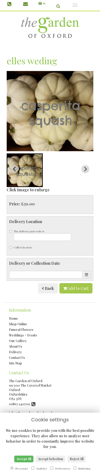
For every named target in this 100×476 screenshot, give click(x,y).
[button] (25, 170)
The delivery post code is (40, 235)
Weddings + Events (23, 335)
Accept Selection (50, 459)
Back (48, 288)
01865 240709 (22, 404)
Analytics (39, 468)
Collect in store (20, 247)
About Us (15, 346)
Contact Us (17, 357)
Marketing (82, 468)
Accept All (23, 459)
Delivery (15, 352)
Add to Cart (76, 288)
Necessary (19, 468)
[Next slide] (85, 169)
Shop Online (18, 324)
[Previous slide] (15, 169)
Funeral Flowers (21, 329)
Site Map (15, 363)
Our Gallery (18, 341)
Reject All (77, 459)
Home (13, 318)
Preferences (60, 468)
